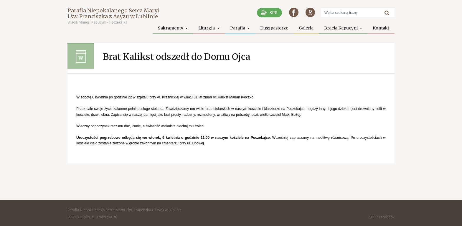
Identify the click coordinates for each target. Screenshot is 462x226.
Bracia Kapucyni (341, 28)
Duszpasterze (274, 28)
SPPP (373, 217)
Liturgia (207, 28)
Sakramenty (171, 28)
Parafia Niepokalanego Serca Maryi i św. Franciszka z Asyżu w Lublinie (113, 13)
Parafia (238, 28)
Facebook (387, 217)
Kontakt (381, 28)
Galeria (306, 28)
